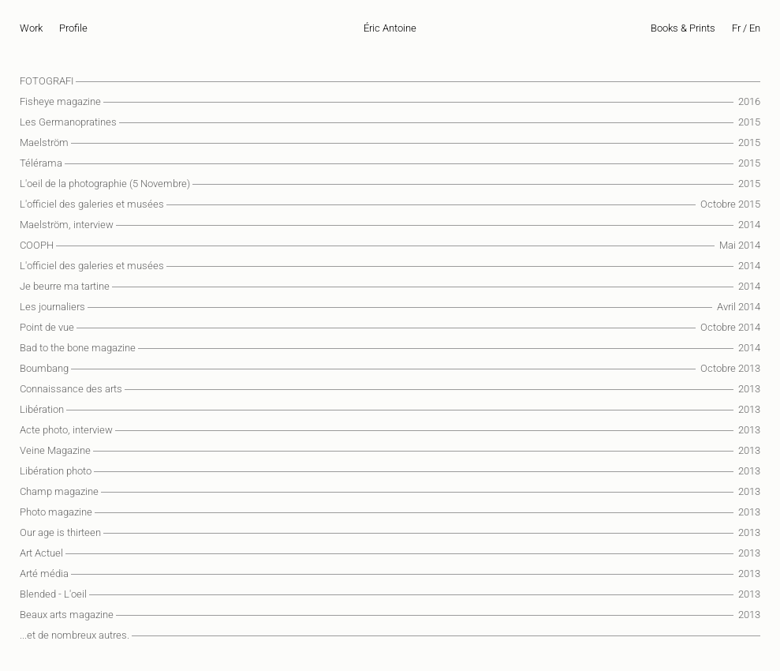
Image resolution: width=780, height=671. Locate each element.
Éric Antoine (390, 28)
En (754, 28)
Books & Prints (683, 28)
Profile (73, 28)
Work (31, 28)
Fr (736, 28)
